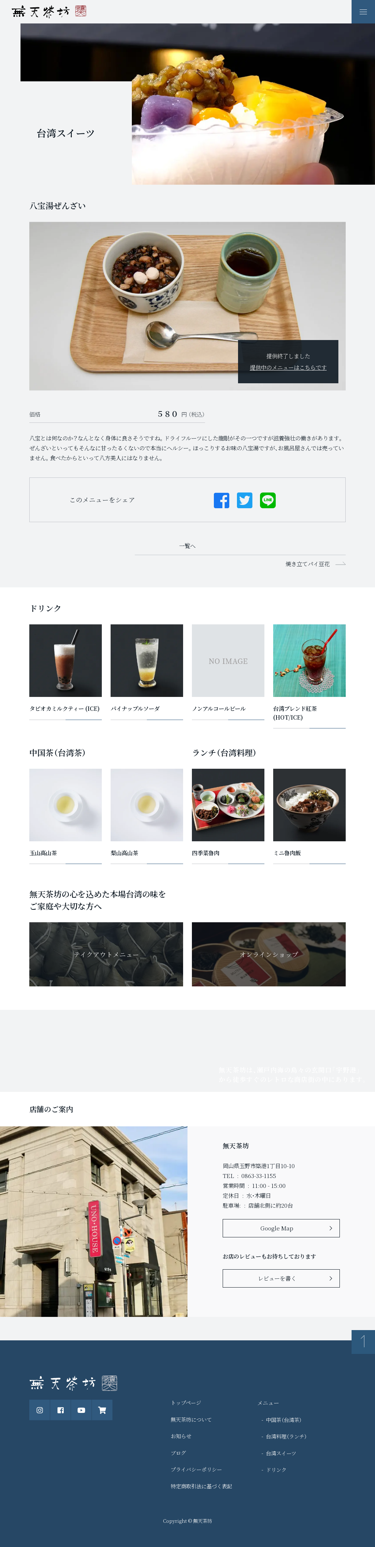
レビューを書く (277, 1278)
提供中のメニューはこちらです (288, 367)
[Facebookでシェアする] (222, 500)
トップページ (186, 1402)
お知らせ (181, 1436)
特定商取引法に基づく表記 (201, 1486)
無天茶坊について (191, 1419)
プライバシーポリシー (196, 1469)
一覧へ (187, 546)
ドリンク (276, 1469)
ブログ (178, 1452)
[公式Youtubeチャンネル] (81, 1410)
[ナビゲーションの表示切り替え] (363, 11)
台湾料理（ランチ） (286, 1436)
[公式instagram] (39, 1410)
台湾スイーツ (281, 1453)
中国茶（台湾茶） (284, 1420)
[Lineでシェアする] (268, 500)
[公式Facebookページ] (60, 1410)
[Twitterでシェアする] (245, 500)
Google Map (276, 1228)
